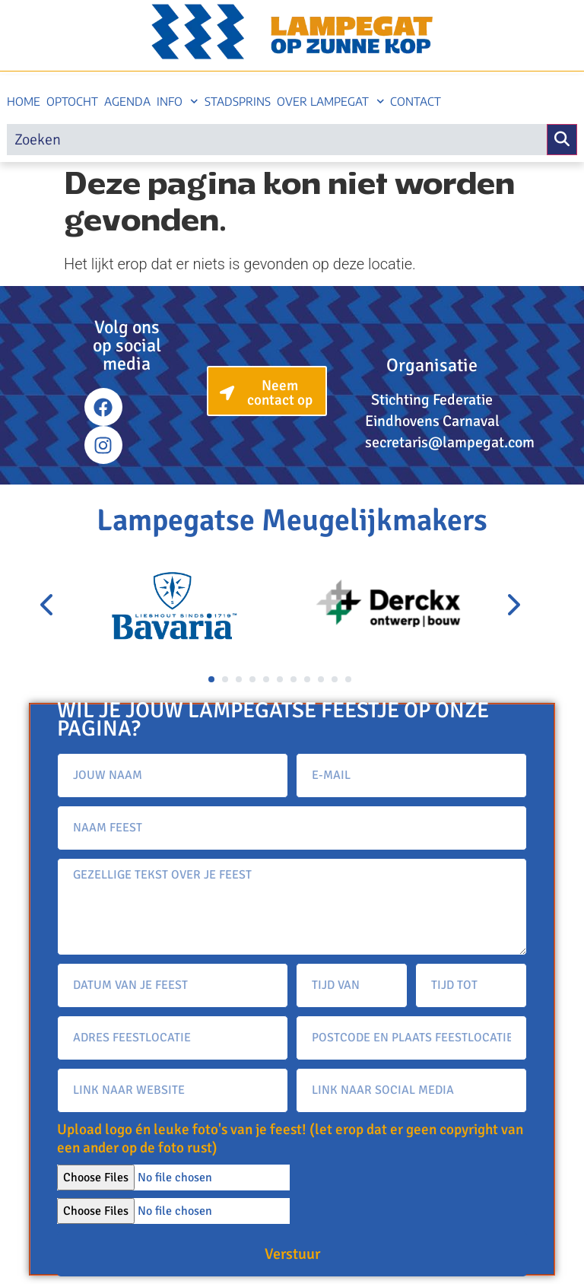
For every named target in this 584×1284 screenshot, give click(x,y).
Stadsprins (238, 101)
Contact (415, 101)
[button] (211, 679)
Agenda (127, 101)
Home (23, 101)
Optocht (72, 101)
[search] (277, 139)
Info (177, 101)
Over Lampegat (331, 101)
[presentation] (48, 605)
